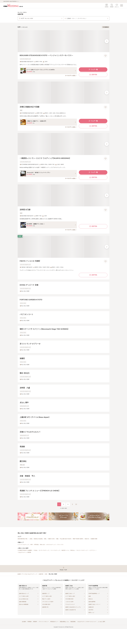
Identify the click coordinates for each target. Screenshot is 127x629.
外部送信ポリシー (54, 621)
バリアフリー (92, 550)
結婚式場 (41, 574)
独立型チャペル (65, 550)
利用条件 (35, 621)
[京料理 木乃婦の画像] (63, 195)
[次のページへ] (72, 504)
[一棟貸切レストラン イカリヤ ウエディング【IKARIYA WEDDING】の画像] (63, 144)
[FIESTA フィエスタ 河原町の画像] (63, 247)
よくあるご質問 (101, 621)
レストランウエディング (23, 544)
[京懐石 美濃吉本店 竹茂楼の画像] (63, 93)
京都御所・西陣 (94, 538)
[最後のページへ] (76, 504)
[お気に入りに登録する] (105, 56)
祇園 (57, 538)
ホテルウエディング (51, 544)
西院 (45, 538)
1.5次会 (35, 550)
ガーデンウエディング (44, 550)
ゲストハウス (60, 544)
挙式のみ (73, 550)
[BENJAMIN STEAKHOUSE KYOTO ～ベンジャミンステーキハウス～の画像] (63, 41)
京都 (46, 574)
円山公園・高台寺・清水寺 (65, 538)
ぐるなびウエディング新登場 (24, 552)
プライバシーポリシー (44, 621)
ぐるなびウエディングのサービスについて (86, 621)
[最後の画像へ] (107, 41)
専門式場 (36, 544)
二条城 (30, 538)
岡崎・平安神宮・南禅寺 (78, 538)
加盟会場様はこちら (64, 621)
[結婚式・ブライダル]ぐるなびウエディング (27, 574)
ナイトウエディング (55, 550)
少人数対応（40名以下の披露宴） (25, 550)
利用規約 (30, 621)
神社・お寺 (42, 544)
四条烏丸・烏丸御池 (38, 538)
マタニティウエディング (81, 550)
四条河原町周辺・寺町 (22, 538)
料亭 (32, 544)
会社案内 (24, 621)
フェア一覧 (93, 70)
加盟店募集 (73, 621)
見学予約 (93, 75)
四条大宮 (87, 538)
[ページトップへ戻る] (63, 568)
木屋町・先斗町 (51, 538)
